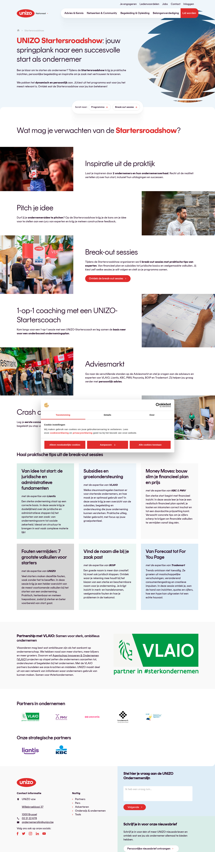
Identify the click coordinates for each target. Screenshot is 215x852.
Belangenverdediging (166, 13)
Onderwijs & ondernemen (90, 810)
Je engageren (128, 4)
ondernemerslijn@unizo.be (38, 822)
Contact (175, 4)
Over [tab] (152, 415)
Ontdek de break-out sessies (106, 278)
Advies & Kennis (74, 13)
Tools (78, 814)
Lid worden (189, 13)
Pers (77, 803)
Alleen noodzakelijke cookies (64, 444)
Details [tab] (107, 415)
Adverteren (82, 806)
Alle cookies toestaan (150, 444)
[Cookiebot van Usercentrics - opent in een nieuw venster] (158, 405)
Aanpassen (107, 444)
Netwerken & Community (102, 13)
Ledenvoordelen (149, 4)
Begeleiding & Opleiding (135, 13)
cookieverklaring (59, 433)
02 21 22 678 (29, 818)
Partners (80, 799)
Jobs (165, 4)
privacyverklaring (82, 433)
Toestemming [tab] (63, 415)
